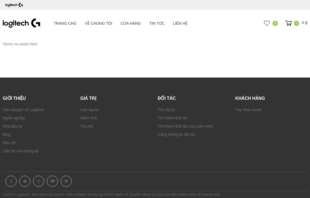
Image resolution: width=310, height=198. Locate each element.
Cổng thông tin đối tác (177, 134)
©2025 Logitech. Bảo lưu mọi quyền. (34, 194)
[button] (295, 23)
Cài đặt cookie (176, 194)
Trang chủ (65, 23)
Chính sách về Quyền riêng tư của (133, 194)
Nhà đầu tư (12, 126)
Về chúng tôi (99, 23)
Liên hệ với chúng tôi (21, 151)
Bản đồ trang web (204, 194)
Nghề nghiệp (14, 118)
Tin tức (157, 23)
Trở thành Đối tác (173, 118)
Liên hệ (180, 23)
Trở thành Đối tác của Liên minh (185, 126)
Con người (89, 110)
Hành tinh (88, 118)
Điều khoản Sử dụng (85, 194)
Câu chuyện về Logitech (23, 110)
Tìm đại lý (166, 110)
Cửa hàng (131, 23)
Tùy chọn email (248, 110)
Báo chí (9, 143)
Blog (6, 134)
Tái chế (86, 126)
